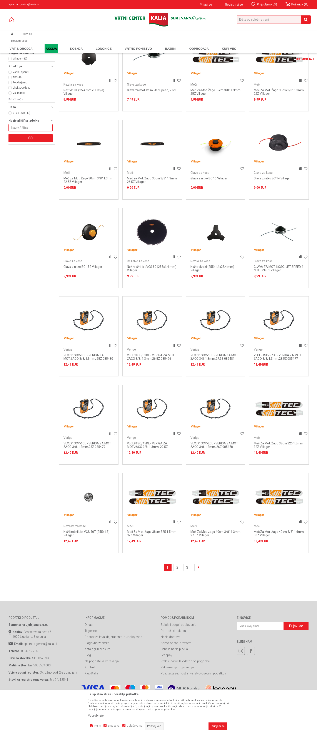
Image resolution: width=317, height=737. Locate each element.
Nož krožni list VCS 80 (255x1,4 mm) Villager (151, 307)
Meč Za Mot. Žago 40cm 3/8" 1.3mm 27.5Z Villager (215, 572)
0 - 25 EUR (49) (21, 152)
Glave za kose (21, 64)
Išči (30, 177)
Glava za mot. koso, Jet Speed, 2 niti (151, 129)
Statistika (114, 725)
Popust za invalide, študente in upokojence (113, 676)
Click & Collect (21, 126)
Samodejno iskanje (183, 51)
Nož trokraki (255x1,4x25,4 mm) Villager (212, 307)
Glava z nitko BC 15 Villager (208, 217)
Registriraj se (234, 4)
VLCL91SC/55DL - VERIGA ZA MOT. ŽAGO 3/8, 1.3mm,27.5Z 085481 (214, 396)
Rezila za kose (20, 71)
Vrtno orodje (67, 44)
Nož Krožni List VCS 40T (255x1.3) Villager (86, 572)
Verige (16, 67)
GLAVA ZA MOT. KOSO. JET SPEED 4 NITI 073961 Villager (278, 307)
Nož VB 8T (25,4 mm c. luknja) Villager (83, 131)
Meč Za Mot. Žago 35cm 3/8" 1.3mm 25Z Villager (215, 131)
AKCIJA (17, 116)
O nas (89, 664)
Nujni (97, 725)
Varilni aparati (21, 111)
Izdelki (41, 44)
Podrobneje (96, 715)
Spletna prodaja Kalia (20, 44)
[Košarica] (297, 4)
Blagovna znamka (97, 682)
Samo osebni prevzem (176, 682)
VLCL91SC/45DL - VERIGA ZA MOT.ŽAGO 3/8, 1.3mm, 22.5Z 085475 (147, 486)
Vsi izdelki (19, 132)
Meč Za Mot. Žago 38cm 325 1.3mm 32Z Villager (278, 484)
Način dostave (170, 676)
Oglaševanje (134, 725)
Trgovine (91, 670)
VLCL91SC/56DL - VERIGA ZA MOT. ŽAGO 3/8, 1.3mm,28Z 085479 (87, 484)
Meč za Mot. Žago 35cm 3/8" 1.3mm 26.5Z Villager (152, 219)
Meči (14, 74)
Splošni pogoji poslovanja (178, 664)
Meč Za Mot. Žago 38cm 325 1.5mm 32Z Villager (151, 572)
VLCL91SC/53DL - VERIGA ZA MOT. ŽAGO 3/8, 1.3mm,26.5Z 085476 (151, 396)
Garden (52, 44)
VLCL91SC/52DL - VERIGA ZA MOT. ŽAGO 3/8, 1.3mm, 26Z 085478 (214, 484)
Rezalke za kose (21, 60)
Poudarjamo (20, 121)
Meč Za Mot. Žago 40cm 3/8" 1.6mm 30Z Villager (279, 572)
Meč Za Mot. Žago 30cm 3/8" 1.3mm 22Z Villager (279, 131)
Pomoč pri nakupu (173, 670)
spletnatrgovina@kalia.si (40, 683)
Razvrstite (207, 51)
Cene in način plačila (174, 688)
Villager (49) (20, 97)
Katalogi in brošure (97, 688)
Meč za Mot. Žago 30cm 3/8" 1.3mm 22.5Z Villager (88, 219)
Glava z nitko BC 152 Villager (82, 306)
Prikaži (263, 51)
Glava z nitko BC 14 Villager (272, 217)
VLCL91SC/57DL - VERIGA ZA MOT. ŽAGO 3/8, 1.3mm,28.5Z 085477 (278, 396)
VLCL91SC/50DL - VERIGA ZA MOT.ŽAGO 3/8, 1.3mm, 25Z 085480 (88, 396)
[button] (274, 19)
